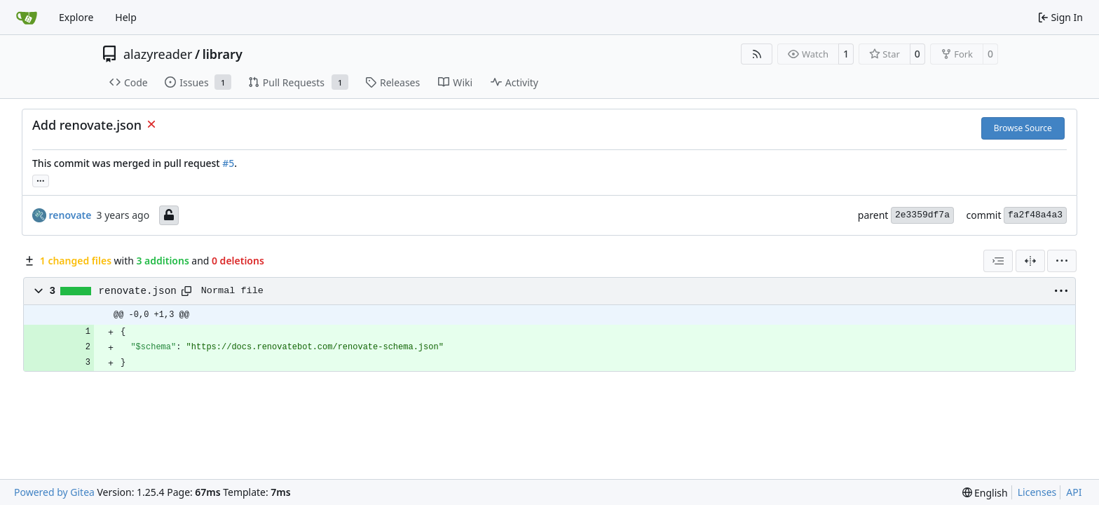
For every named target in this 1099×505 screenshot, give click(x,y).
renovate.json (138, 291)
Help (126, 17)
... (40, 179)
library (223, 54)
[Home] (26, 17)
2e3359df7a (922, 215)
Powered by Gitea (54, 492)
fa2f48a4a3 (1035, 215)
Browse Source (1023, 128)
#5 (228, 163)
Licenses (1037, 492)
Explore (76, 17)
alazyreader (157, 54)
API (1073, 492)
